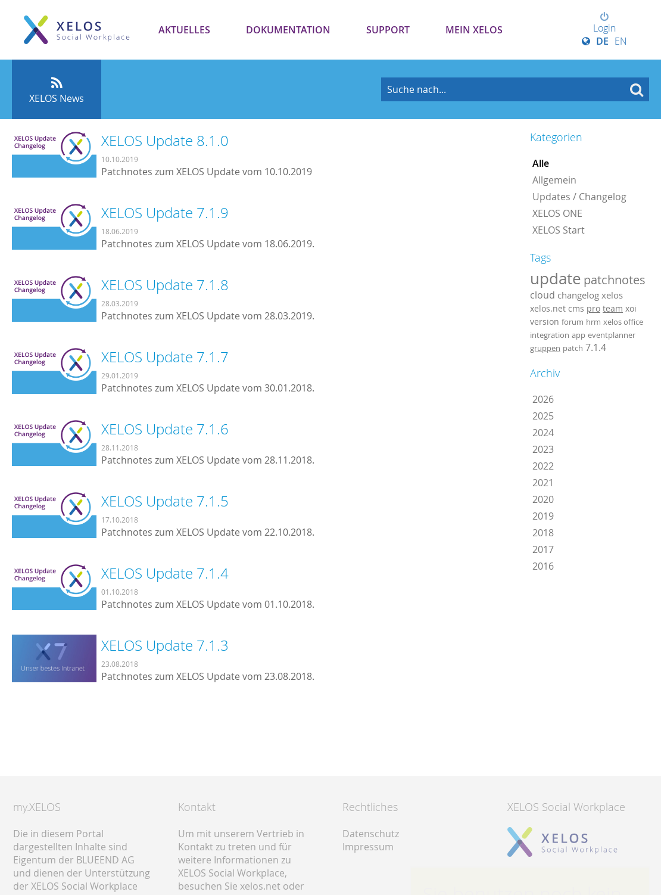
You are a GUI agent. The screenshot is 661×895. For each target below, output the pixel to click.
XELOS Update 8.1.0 (165, 140)
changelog (578, 295)
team (613, 308)
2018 (543, 532)
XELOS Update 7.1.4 (165, 573)
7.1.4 (595, 347)
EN (621, 41)
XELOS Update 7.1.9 (165, 212)
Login (604, 23)
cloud (542, 295)
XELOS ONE (557, 213)
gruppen (545, 348)
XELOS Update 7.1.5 (165, 501)
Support (388, 29)
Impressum (368, 846)
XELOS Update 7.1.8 (165, 284)
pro (593, 308)
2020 (543, 499)
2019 (543, 516)
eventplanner (611, 335)
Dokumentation (288, 29)
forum (573, 321)
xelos (612, 295)
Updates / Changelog (579, 196)
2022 (543, 466)
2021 (543, 482)
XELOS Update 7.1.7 (165, 356)
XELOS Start (558, 230)
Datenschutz (370, 833)
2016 (543, 566)
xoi (631, 308)
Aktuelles (184, 29)
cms (576, 308)
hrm (593, 321)
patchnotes (615, 280)
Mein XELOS (474, 29)
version (544, 321)
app (578, 335)
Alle (540, 163)
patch (573, 348)
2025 (543, 415)
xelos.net (548, 308)
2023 (543, 449)
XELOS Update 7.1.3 (165, 645)
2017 (543, 549)
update (555, 278)
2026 (543, 399)
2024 (543, 432)
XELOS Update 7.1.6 (165, 429)
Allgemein (554, 180)
